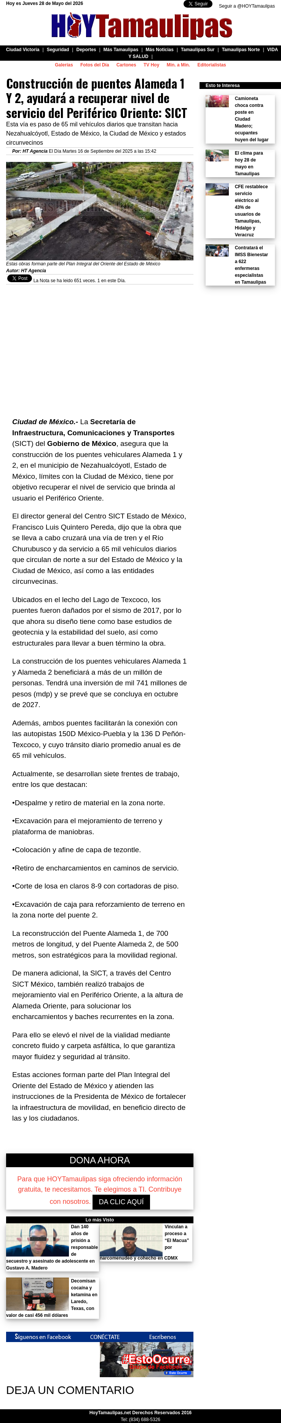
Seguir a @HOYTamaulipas (247, 6)
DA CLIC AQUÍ (121, 1202)
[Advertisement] (99, 337)
